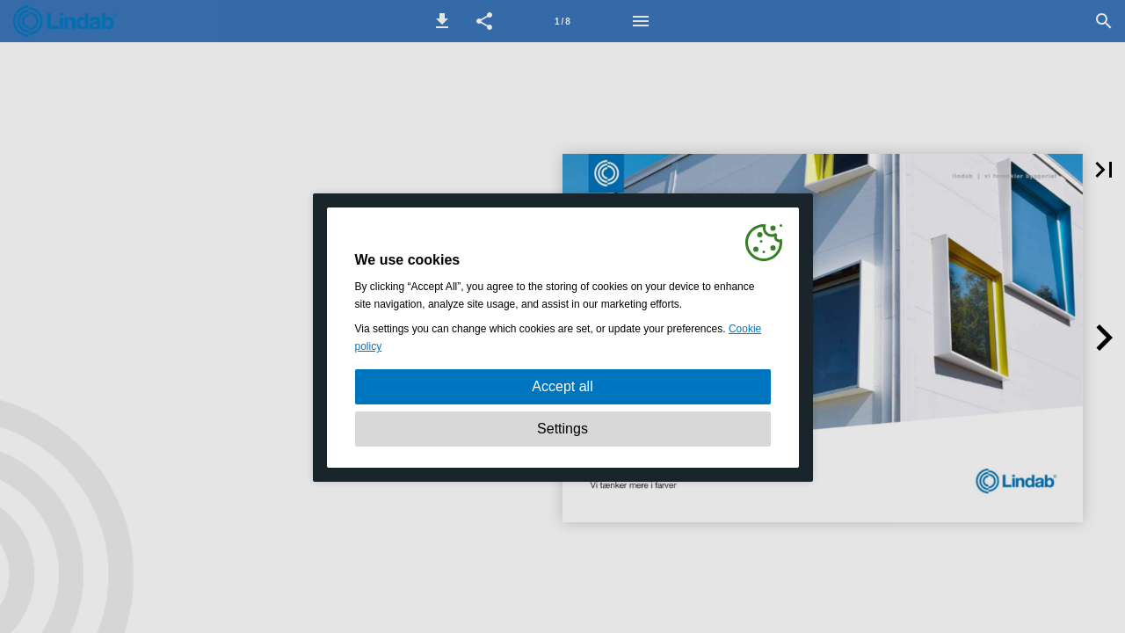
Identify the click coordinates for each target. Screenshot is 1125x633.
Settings (562, 428)
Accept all (562, 386)
